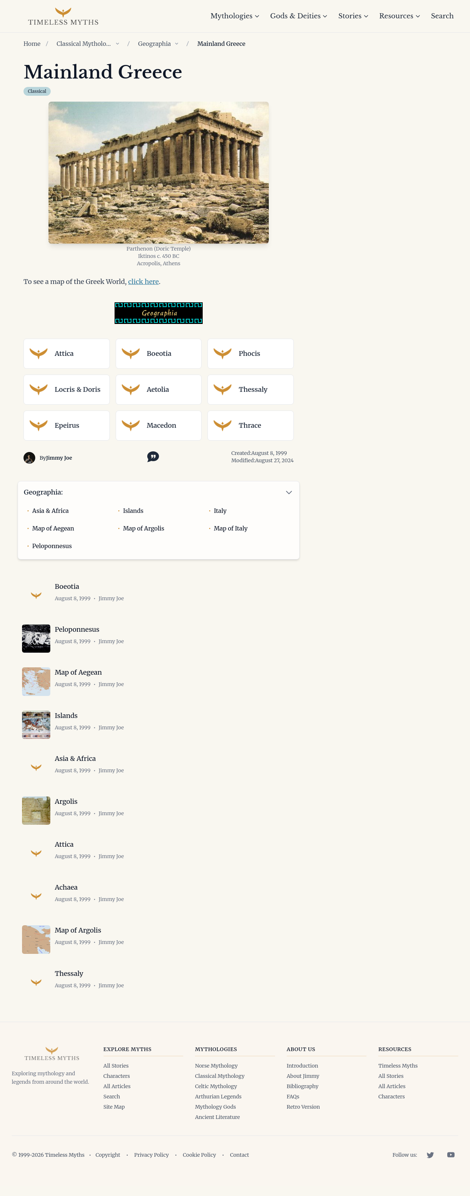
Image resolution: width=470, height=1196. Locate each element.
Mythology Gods (215, 1117)
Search (442, 16)
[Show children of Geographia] (176, 43)
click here (143, 281)
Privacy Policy (151, 1165)
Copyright (107, 1165)
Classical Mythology (84, 43)
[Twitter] (430, 1165)
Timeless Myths (397, 1076)
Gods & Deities (299, 16)
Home (32, 43)
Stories (353, 16)
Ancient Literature (217, 1127)
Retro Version (303, 1117)
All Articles (117, 1096)
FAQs (293, 1107)
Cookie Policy (199, 1165)
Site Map (114, 1117)
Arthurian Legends (218, 1107)
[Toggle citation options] (151, 456)
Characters (117, 1086)
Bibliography (303, 1096)
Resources (400, 16)
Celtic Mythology (216, 1096)
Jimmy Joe (59, 458)
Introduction (302, 1076)
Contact (239, 1165)
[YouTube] (451, 1165)
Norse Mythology (216, 1076)
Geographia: (43, 492)
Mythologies (235, 16)
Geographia (154, 43)
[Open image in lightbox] (158, 173)
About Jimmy (303, 1086)
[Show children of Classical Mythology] (117, 43)
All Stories (116, 1076)
